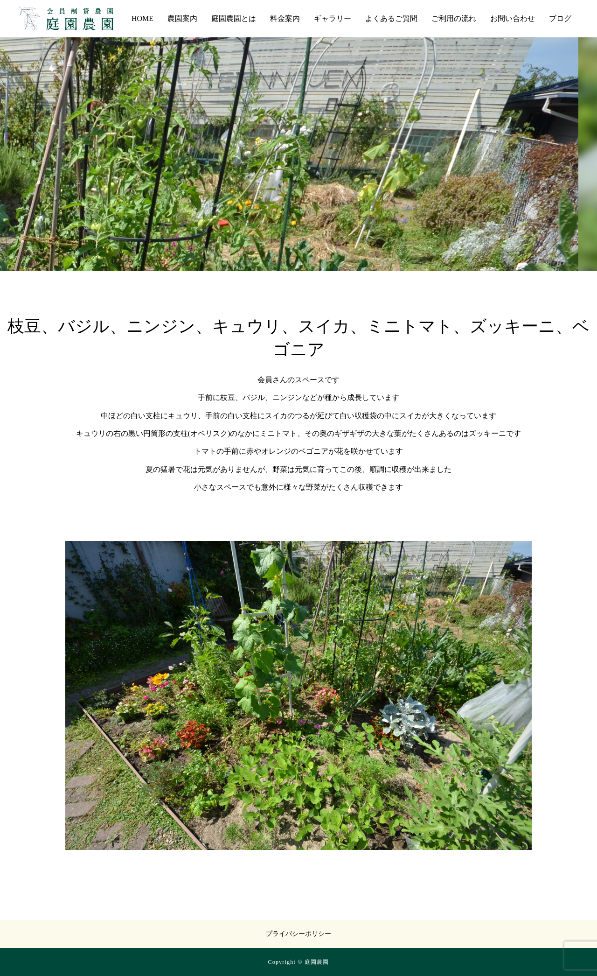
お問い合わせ (512, 18)
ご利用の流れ (453, 18)
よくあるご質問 (391, 18)
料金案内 (285, 18)
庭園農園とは (233, 18)
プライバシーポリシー (298, 933)
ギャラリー (332, 18)
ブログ (560, 18)
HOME (142, 18)
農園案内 (182, 18)
